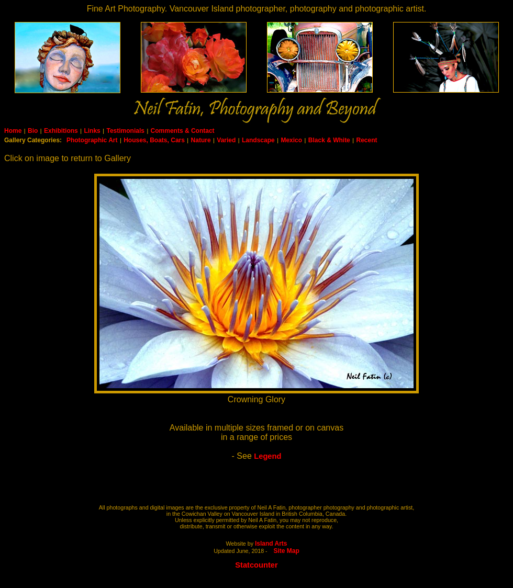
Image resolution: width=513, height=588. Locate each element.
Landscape (258, 140)
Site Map (286, 551)
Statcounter (256, 565)
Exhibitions (61, 130)
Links (92, 130)
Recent (366, 140)
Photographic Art (92, 140)
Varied (226, 140)
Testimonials (125, 130)
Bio (33, 130)
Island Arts (271, 543)
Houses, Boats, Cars (154, 140)
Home (12, 130)
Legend (267, 456)
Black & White (329, 140)
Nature (201, 140)
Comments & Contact (183, 130)
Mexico (291, 140)
